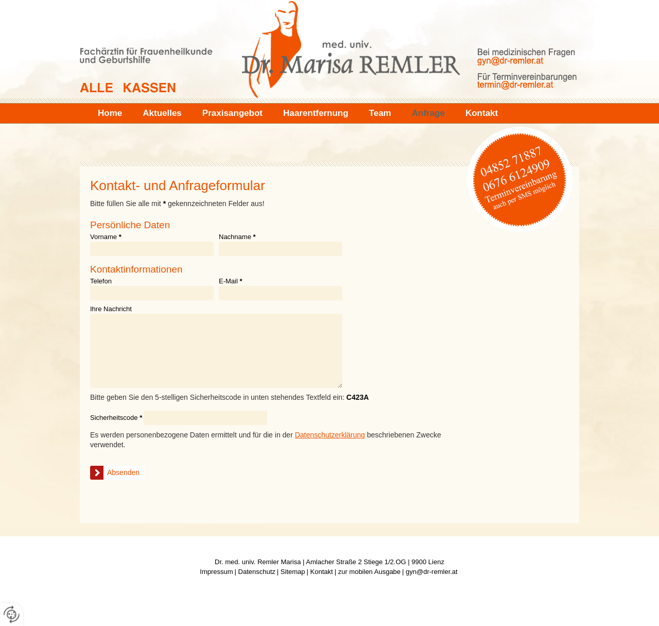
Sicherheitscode (116, 417)
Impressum (216, 572)
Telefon (101, 281)
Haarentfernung (316, 113)
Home (110, 113)
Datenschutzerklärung (330, 435)
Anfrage (428, 113)
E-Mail (230, 281)
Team (380, 113)
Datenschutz (256, 572)
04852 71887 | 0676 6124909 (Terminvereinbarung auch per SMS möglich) (520, 178)
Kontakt (481, 113)
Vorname (106, 237)
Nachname (237, 237)
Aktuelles (162, 113)
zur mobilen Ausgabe (369, 572)
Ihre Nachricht (111, 309)
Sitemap (293, 572)
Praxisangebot (232, 113)
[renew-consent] (11, 614)
